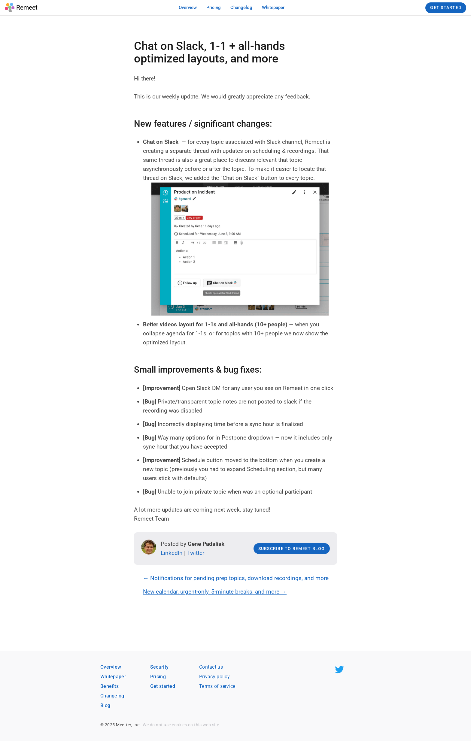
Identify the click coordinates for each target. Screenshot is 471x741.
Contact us (211, 667)
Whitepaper (113, 676)
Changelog (112, 696)
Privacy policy (214, 676)
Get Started (445, 7)
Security (159, 667)
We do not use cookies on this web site (181, 724)
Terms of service (217, 686)
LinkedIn (172, 552)
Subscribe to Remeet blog (291, 548)
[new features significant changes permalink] (131, 124)
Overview (110, 667)
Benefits (109, 686)
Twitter (195, 552)
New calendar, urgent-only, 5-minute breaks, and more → (215, 591)
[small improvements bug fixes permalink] (131, 370)
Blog (105, 705)
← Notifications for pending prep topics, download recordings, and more (236, 578)
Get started (162, 686)
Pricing (158, 676)
